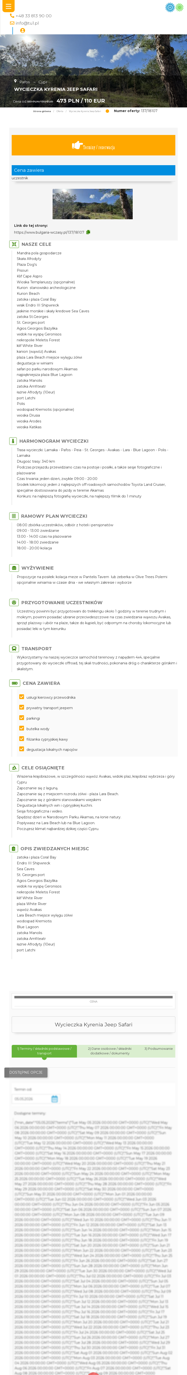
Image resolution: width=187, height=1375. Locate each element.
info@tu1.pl (27, 23)
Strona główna (42, 111)
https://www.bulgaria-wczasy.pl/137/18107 (49, 232)
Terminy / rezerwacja (93, 145)
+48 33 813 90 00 (34, 15)
